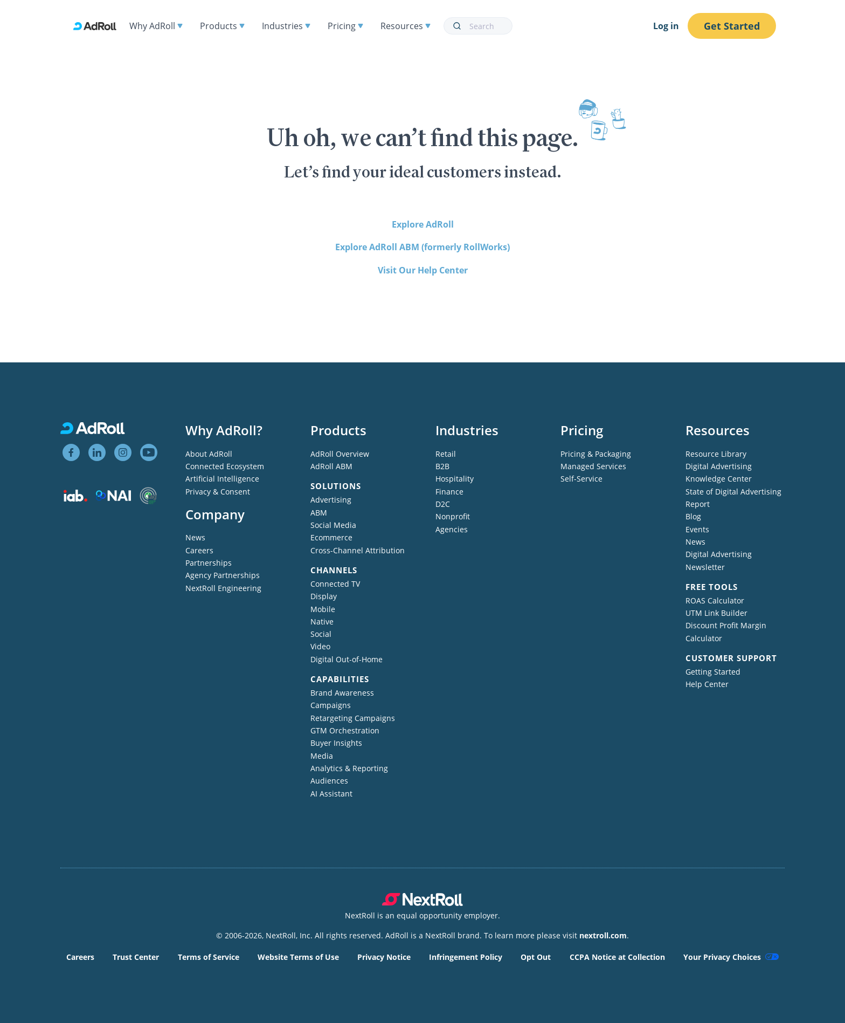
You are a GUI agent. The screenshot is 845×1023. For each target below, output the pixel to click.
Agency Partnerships (222, 575)
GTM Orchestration (344, 730)
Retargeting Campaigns (352, 718)
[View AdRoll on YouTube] (148, 452)
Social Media (333, 525)
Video (320, 646)
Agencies (451, 529)
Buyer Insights (336, 743)
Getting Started (712, 672)
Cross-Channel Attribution (357, 550)
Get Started (732, 25)
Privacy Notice (384, 957)
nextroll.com (603, 935)
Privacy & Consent (217, 491)
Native (322, 621)
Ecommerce (331, 537)
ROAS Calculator (714, 600)
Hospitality (454, 478)
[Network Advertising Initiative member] (113, 498)
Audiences (329, 780)
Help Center (707, 684)
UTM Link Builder (716, 613)
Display (323, 596)
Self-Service (581, 478)
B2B (442, 466)
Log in (666, 26)
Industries (286, 26)
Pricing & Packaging (595, 454)
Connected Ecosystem (224, 466)
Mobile (322, 609)
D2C (442, 504)
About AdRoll (208, 454)
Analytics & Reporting (349, 768)
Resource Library (715, 454)
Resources (405, 26)
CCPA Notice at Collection (617, 957)
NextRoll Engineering (223, 588)
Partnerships (208, 563)
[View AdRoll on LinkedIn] (97, 452)
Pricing (345, 26)
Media (321, 756)
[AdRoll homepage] (99, 26)
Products (222, 26)
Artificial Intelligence (222, 478)
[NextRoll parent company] (422, 903)
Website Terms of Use (298, 957)
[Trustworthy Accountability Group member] (148, 501)
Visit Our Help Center (423, 270)
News (195, 537)
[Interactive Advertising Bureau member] (75, 498)
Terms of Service (208, 957)
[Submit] (456, 26)
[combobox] (478, 26)
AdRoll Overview (339, 454)
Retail (445, 454)
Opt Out (536, 957)
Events (697, 529)
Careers (199, 550)
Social (320, 634)
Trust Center (136, 957)
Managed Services (593, 466)
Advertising (330, 500)
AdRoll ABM (331, 466)
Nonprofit (452, 516)
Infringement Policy (465, 957)
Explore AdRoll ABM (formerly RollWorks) (422, 247)
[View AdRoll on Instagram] (122, 452)
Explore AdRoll (423, 224)
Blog (693, 516)
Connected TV (335, 584)
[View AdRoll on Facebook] (71, 452)
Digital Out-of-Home (346, 659)
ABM (318, 512)
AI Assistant (331, 793)
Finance (449, 491)
